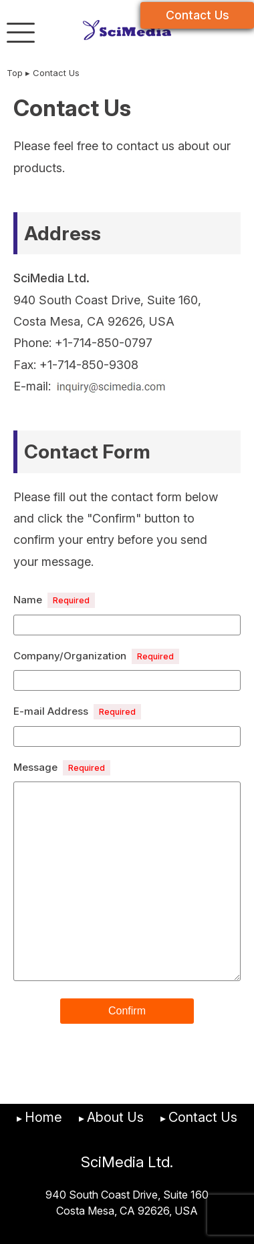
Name (54, 600)
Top (15, 72)
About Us (115, 1117)
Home (43, 1117)
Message (61, 767)
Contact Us (197, 15)
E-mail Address (77, 711)
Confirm (127, 1010)
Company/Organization (96, 656)
